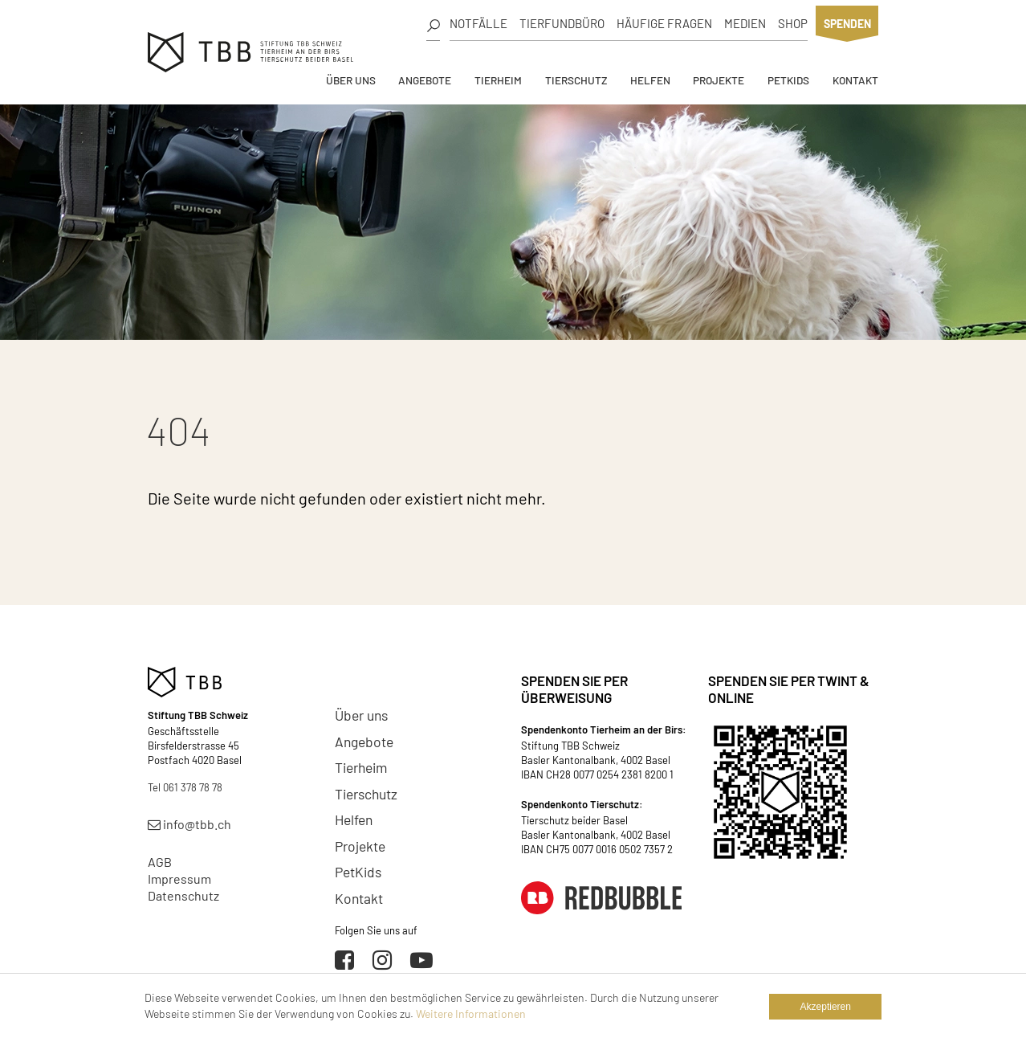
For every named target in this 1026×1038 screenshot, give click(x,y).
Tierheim (498, 80)
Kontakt (855, 80)
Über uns (351, 80)
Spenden (847, 24)
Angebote (424, 80)
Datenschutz (183, 895)
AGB (160, 861)
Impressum (179, 878)
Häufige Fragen (664, 23)
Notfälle (478, 23)
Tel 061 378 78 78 (185, 787)
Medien (745, 23)
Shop (793, 23)
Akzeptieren (825, 1006)
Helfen (650, 80)
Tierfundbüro (562, 23)
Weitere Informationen (471, 1013)
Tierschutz (576, 80)
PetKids (788, 80)
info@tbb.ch (189, 824)
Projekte (718, 80)
